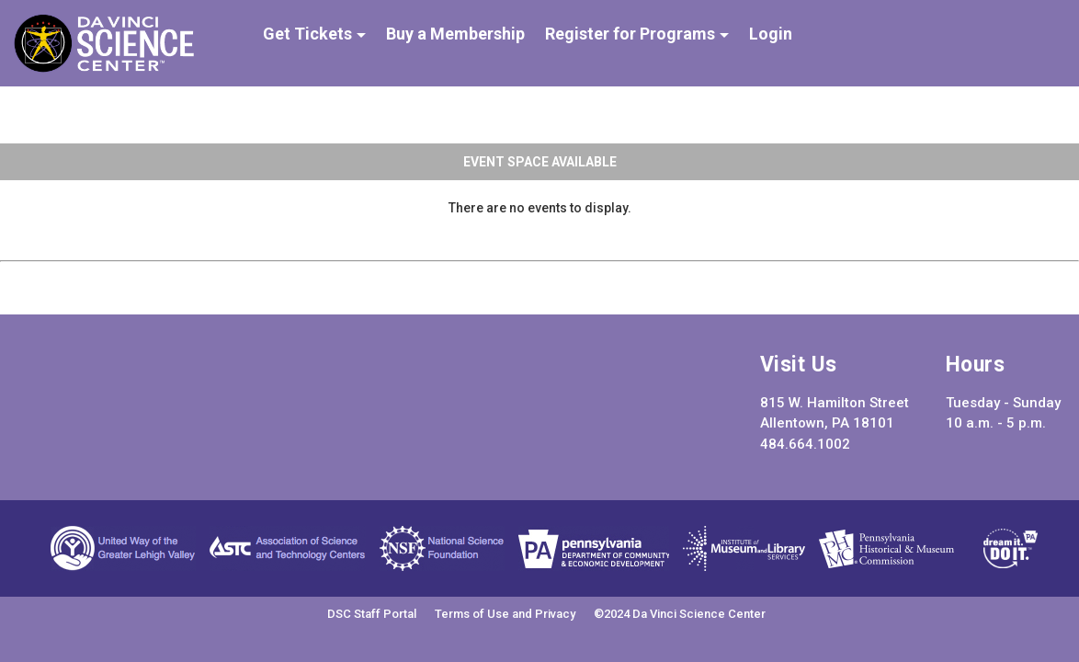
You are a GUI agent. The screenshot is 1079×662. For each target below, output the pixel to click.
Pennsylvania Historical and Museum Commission (887, 548)
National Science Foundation (442, 548)
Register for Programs (632, 34)
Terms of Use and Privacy (505, 614)
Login (770, 34)
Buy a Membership (455, 34)
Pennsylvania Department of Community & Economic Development (593, 548)
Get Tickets (310, 34)
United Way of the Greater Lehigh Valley (123, 548)
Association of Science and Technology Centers (288, 548)
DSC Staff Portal (371, 614)
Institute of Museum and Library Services (744, 548)
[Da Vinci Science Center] (104, 68)
